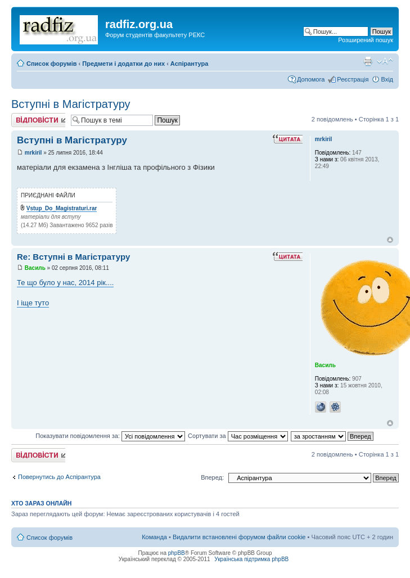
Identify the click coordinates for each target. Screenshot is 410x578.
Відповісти (38, 120)
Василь (35, 268)
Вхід (387, 79)
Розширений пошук (365, 40)
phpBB (176, 553)
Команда (154, 537)
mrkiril (33, 153)
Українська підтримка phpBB (251, 559)
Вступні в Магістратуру (70, 104)
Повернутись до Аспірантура (59, 476)
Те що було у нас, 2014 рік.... (65, 282)
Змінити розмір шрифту (385, 61)
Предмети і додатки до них (123, 63)
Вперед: (212, 477)
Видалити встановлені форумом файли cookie (239, 537)
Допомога (311, 79)
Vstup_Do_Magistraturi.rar (61, 208)
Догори (390, 240)
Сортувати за (238, 435)
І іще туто (33, 303)
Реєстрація (352, 79)
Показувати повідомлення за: (110, 435)
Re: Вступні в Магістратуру (73, 256)
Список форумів (51, 63)
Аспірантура (189, 63)
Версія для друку (368, 61)
